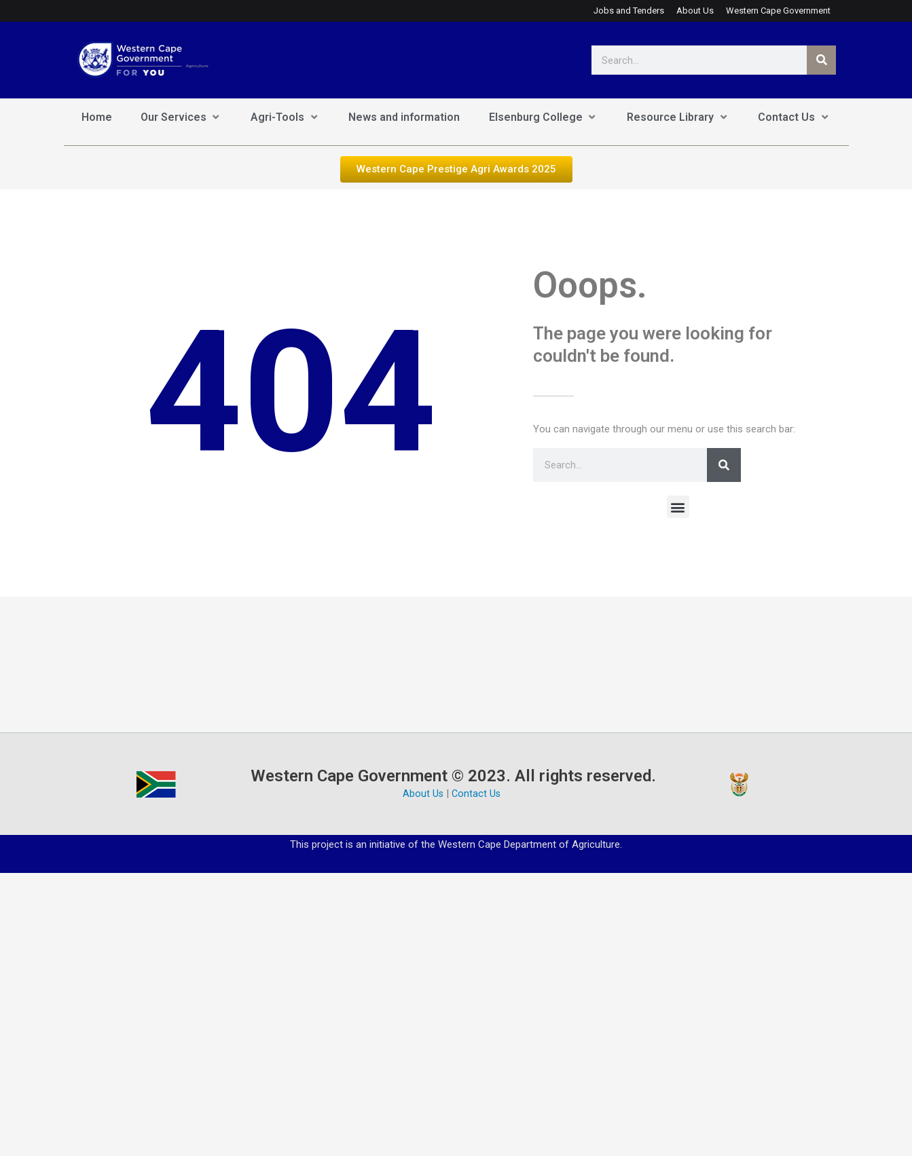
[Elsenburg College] (543, 117)
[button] (678, 507)
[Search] (821, 60)
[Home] (96, 117)
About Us (422, 795)
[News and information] (404, 117)
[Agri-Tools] (285, 117)
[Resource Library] (678, 117)
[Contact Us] (794, 117)
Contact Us (477, 795)
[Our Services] (181, 117)
